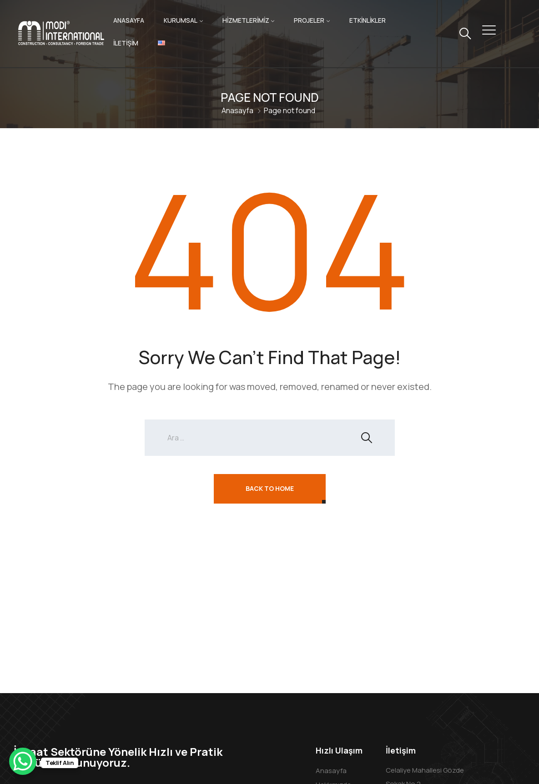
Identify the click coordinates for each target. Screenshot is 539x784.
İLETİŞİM (125, 43)
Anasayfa (237, 110)
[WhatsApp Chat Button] (22, 761)
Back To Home (270, 488)
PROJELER (309, 20)
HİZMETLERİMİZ (245, 20)
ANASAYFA (128, 20)
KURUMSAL (180, 20)
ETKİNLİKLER (367, 20)
